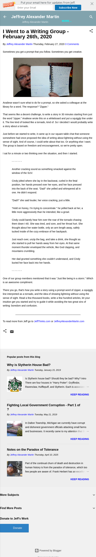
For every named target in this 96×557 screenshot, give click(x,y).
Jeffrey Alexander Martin (35, 16)
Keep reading (80, 394)
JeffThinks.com (42, 321)
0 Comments (72, 44)
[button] (48, 5)
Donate (17, 527)
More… (67, 21)
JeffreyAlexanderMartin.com (69, 321)
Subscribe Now (68, 7)
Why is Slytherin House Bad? (29, 365)
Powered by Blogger (48, 550)
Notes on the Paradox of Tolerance (33, 449)
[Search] (91, 17)
